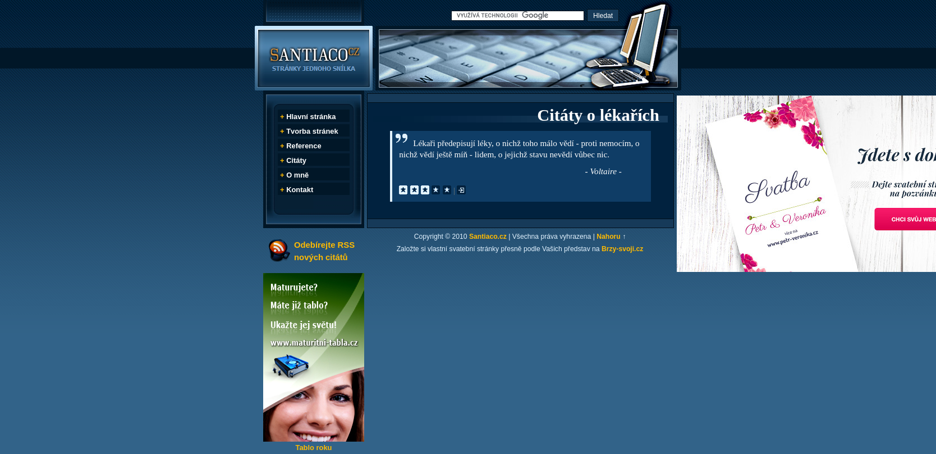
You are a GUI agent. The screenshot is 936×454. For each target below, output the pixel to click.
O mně (297, 175)
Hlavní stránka (311, 116)
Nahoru (609, 236)
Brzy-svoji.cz (622, 249)
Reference (303, 146)
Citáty (296, 160)
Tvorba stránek (312, 131)
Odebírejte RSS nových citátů (324, 250)
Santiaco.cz (488, 236)
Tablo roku (313, 447)
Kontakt (299, 189)
